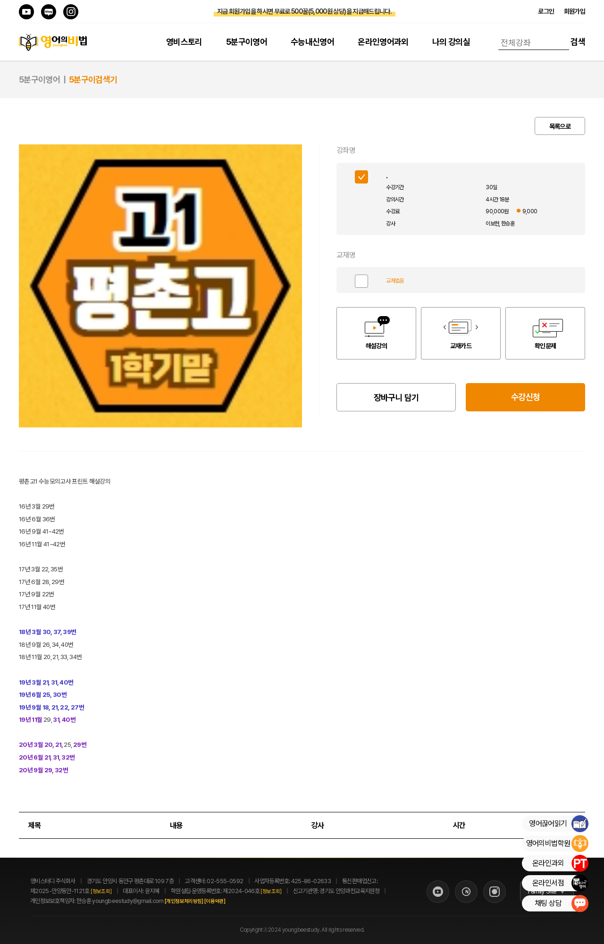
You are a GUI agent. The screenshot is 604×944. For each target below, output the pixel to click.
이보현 (492, 223)
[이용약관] (225, 901)
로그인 (546, 11)
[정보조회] (101, 891)
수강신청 (525, 397)
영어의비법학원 (557, 843)
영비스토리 (184, 42)
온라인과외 (560, 863)
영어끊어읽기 (558, 824)
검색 (577, 42)
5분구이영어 (246, 42)
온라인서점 (560, 883)
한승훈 (507, 223)
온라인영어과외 (383, 42)
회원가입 (574, 11)
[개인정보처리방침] (194, 901)
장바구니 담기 (396, 397)
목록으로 (559, 126)
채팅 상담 (561, 903)
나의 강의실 (451, 42)
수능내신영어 (312, 42)
